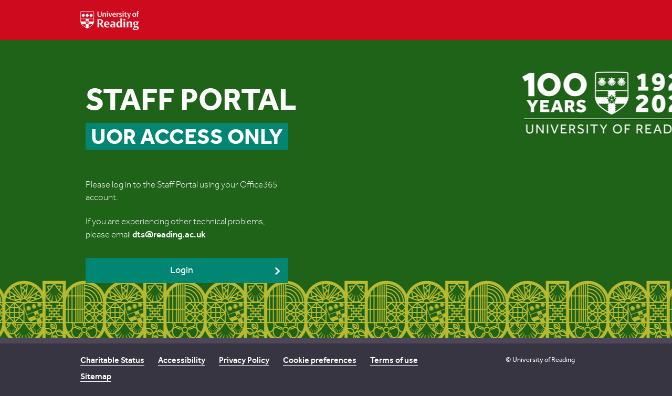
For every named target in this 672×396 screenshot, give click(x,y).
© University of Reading (540, 359)
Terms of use (394, 360)
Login (181, 270)
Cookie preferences (319, 360)
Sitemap (95, 376)
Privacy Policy (244, 360)
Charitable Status (112, 360)
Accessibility (181, 360)
